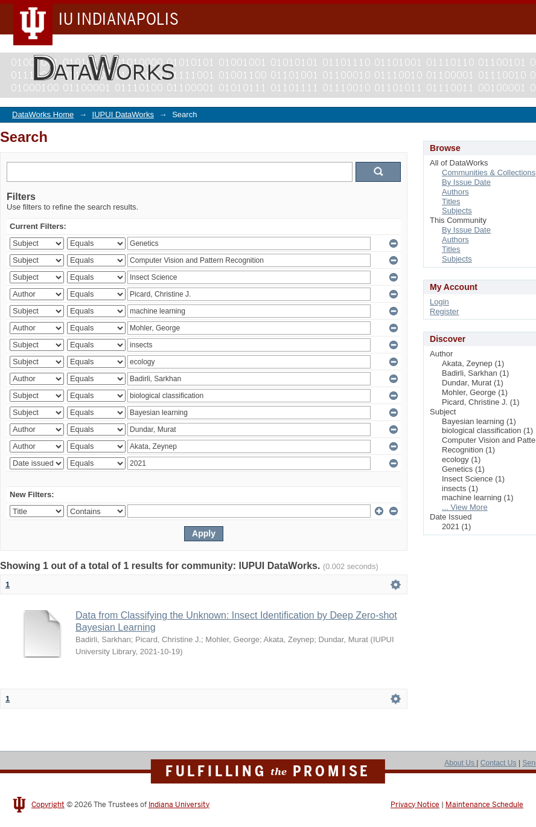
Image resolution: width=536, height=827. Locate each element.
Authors (455, 191)
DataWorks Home (43, 114)
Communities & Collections (488, 172)
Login (439, 301)
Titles (451, 201)
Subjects (457, 210)
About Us (460, 763)
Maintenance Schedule (484, 804)
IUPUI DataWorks (123, 114)
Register (444, 311)
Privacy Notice (415, 804)
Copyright (48, 804)
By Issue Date (466, 182)
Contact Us (498, 763)
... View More (465, 507)
